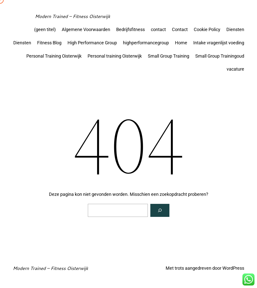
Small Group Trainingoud (219, 56)
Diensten (235, 29)
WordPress (233, 268)
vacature (235, 69)
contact (158, 29)
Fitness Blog (49, 42)
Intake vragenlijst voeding (218, 42)
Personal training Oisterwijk (115, 56)
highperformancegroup (146, 42)
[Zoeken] (159, 210)
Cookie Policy (207, 29)
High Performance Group (92, 42)
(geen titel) (45, 29)
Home (181, 42)
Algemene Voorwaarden (86, 29)
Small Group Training (168, 56)
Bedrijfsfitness (130, 29)
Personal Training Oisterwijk (54, 56)
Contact (180, 29)
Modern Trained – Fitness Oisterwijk (72, 16)
